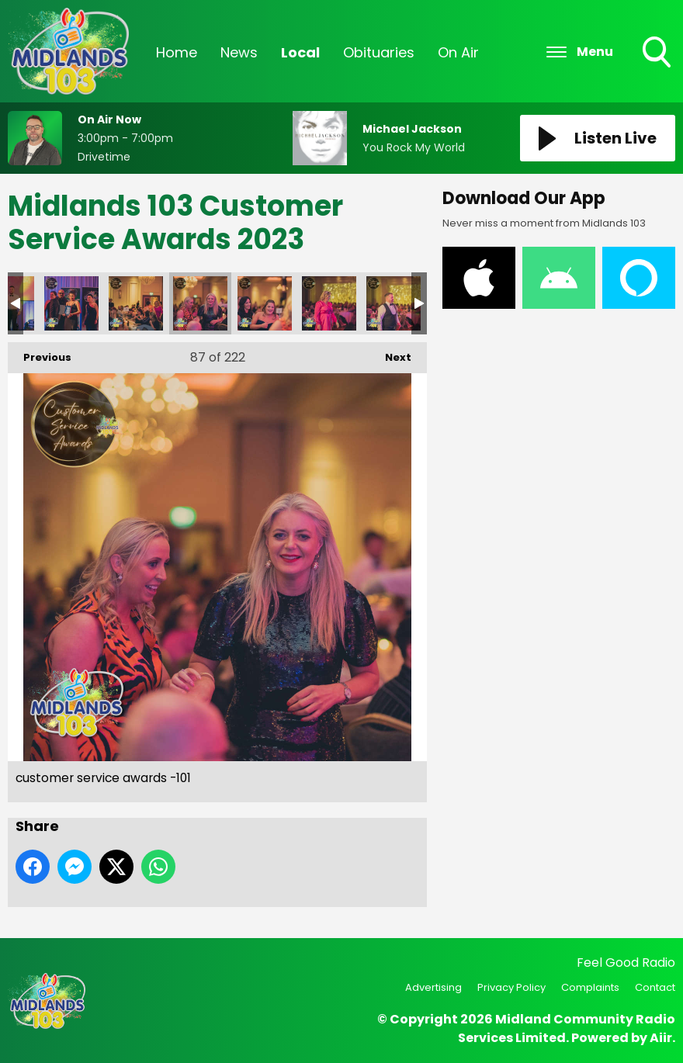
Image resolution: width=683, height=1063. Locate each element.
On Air (458, 52)
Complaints (590, 987)
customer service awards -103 (329, 303)
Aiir (661, 1038)
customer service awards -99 (136, 303)
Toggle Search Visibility (658, 53)
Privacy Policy (511, 987)
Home (176, 52)
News (239, 52)
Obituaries (378, 52)
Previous (39, 353)
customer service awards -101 (200, 303)
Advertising (433, 987)
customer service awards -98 (71, 303)
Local (300, 52)
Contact (655, 987)
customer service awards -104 (393, 303)
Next (390, 353)
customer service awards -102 (264, 303)
